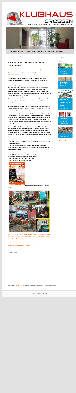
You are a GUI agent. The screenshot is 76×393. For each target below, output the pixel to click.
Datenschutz (59, 51)
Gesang (24, 243)
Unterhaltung (27, 245)
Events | (28, 51)
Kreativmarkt (35, 243)
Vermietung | (21, 51)
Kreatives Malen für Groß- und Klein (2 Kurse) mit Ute (64, 84)
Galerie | (33, 51)
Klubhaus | (13, 51)
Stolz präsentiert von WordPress (40, 293)
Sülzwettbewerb (41, 243)
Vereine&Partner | (42, 51)
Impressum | (51, 51)
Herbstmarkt (29, 243)
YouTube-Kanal (19, 285)
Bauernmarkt (19, 243)
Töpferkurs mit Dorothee (65, 134)
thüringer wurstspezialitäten (18, 245)
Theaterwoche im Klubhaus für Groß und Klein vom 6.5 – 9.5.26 (65, 120)
